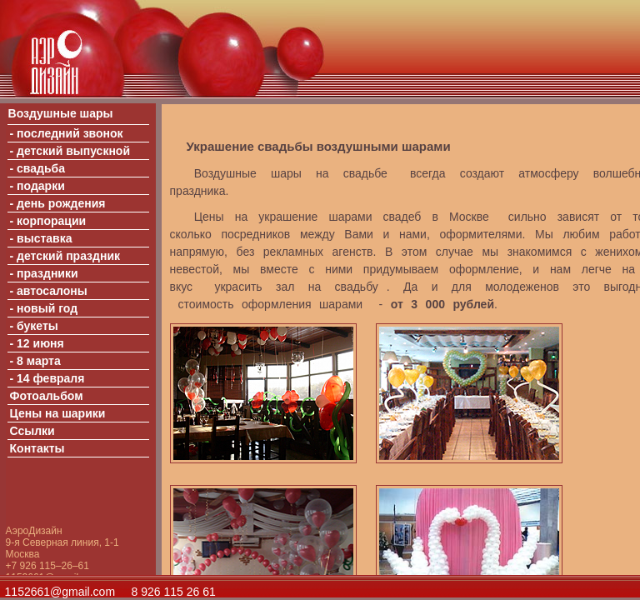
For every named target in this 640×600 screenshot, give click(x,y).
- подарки (37, 185)
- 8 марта (35, 361)
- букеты (34, 325)
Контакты (37, 448)
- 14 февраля (47, 378)
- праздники (44, 273)
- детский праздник (65, 255)
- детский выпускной (70, 151)
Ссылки (32, 431)
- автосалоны (49, 291)
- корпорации (48, 221)
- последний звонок (66, 133)
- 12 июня (37, 343)
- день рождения (58, 203)
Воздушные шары (60, 113)
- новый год (44, 308)
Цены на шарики (58, 413)
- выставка (41, 238)
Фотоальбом (46, 395)
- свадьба (37, 168)
